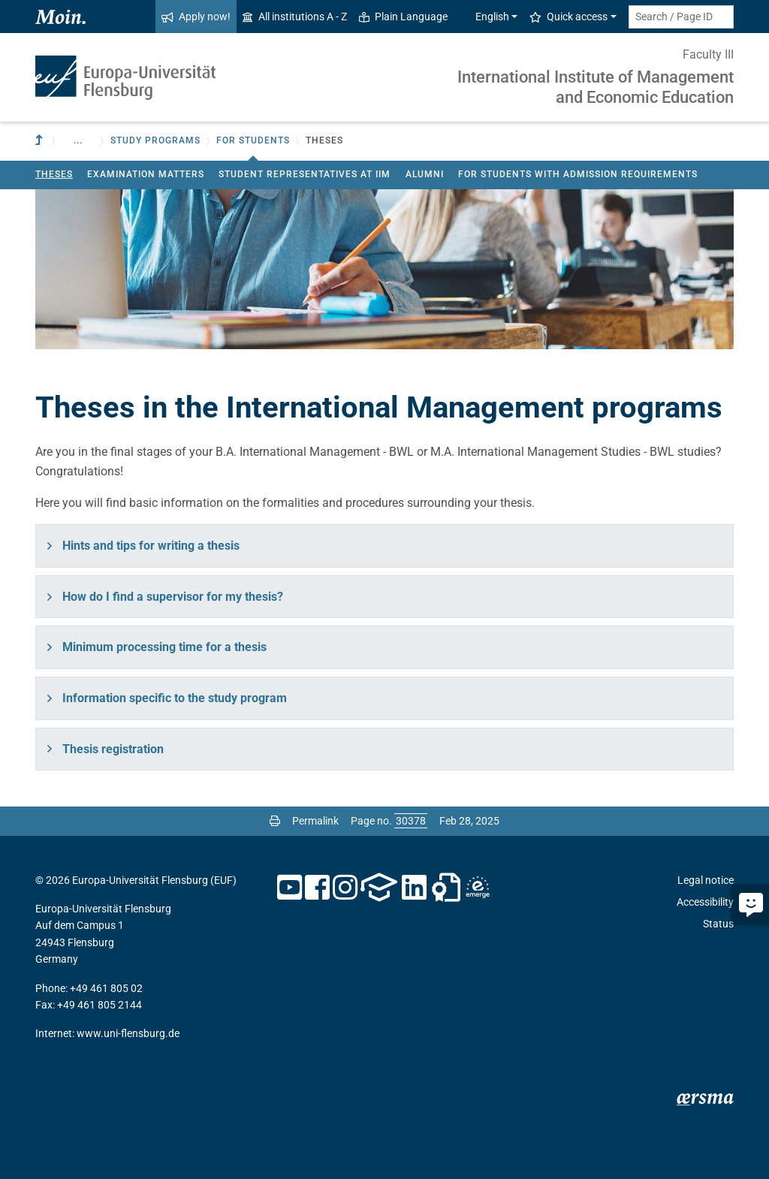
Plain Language (403, 17)
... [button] (78, 140)
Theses (54, 174)
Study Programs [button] (155, 140)
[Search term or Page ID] (681, 17)
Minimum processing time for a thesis (164, 647)
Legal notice (705, 880)
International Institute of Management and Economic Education (595, 87)
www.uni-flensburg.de (128, 1033)
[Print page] (275, 821)
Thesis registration (113, 749)
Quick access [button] (568, 17)
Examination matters (145, 174)
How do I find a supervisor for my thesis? (172, 597)
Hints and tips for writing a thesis (151, 545)
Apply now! (196, 17)
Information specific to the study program (174, 698)
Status (718, 924)
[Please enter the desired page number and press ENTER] (410, 820)
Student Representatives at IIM (305, 174)
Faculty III (708, 54)
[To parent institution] (40, 141)
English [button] (484, 17)
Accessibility (705, 902)
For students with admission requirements (578, 174)
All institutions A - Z (295, 17)
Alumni (425, 174)
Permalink (315, 821)
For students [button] (253, 140)
